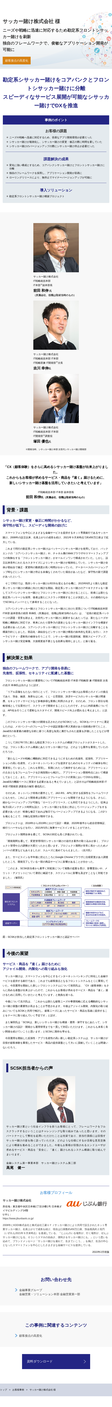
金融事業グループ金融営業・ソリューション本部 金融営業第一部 (49, 1292)
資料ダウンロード (40, 1361)
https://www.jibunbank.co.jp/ (18, 1218)
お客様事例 (18, 1389)
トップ (3, 1389)
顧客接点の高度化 (30, 1335)
